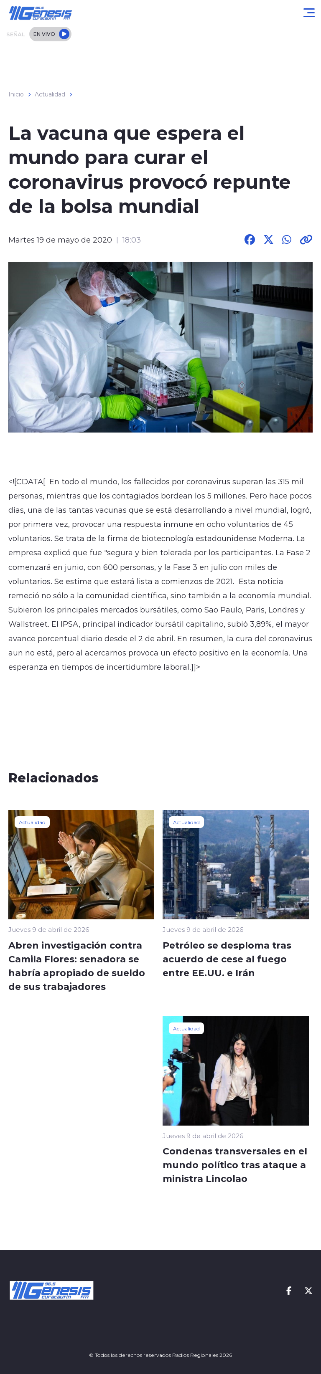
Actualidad (50, 94)
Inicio (16, 94)
